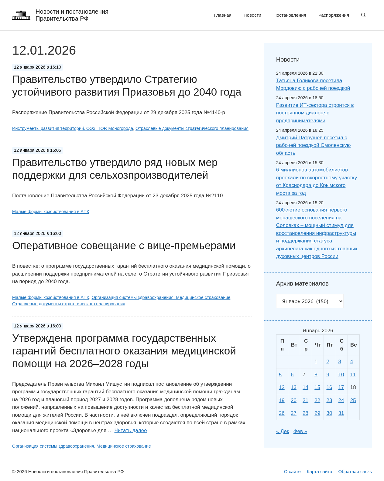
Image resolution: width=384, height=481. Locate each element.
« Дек (282, 431)
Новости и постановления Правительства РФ (72, 15)
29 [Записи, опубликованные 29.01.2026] (317, 413)
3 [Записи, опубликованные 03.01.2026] (339, 361)
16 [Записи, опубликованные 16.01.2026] (329, 387)
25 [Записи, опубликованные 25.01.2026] (353, 400)
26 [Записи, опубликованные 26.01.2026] (282, 413)
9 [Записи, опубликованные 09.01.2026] (327, 375)
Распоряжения (333, 15)
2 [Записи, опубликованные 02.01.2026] (327, 361)
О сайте (292, 471)
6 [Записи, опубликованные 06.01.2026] (292, 375)
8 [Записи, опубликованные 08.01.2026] (315, 375)
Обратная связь (355, 471)
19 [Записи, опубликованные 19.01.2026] (282, 400)
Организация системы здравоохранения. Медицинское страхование (160, 297)
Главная (222, 15)
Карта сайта (319, 471)
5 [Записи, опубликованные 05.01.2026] (280, 375)
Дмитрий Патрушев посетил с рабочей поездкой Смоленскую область (313, 145)
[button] (363, 15)
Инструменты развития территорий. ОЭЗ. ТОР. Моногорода (72, 128)
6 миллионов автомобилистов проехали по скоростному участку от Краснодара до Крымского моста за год (316, 181)
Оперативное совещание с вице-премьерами (124, 245)
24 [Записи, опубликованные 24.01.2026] (341, 400)
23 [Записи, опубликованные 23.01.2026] (329, 400)
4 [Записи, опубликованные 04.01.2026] (351, 361)
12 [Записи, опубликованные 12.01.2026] (282, 387)
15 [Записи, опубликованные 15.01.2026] (317, 387)
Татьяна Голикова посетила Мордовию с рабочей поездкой (313, 84)
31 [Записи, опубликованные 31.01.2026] (341, 413)
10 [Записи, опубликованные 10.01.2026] (341, 375)
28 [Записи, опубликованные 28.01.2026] (305, 413)
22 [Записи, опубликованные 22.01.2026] (317, 400)
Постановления (289, 15)
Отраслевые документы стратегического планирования (192, 128)
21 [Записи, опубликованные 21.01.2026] (305, 400)
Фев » (300, 431)
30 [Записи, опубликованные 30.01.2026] (329, 413)
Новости (252, 15)
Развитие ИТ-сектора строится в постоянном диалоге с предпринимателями (315, 113)
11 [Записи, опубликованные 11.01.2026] (353, 375)
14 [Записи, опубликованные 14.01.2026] (305, 387)
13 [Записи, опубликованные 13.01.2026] (294, 387)
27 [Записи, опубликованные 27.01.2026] (294, 413)
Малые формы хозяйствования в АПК (50, 211)
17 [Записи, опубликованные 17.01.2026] (341, 387)
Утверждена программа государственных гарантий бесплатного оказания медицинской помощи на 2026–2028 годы (124, 350)
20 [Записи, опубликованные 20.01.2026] (294, 400)
